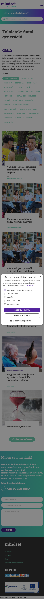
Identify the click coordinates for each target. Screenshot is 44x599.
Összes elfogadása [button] (22, 310)
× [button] (40, 276)
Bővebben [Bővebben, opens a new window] (30, 285)
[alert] (22, 299)
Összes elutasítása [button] (22, 316)
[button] (22, 321)
